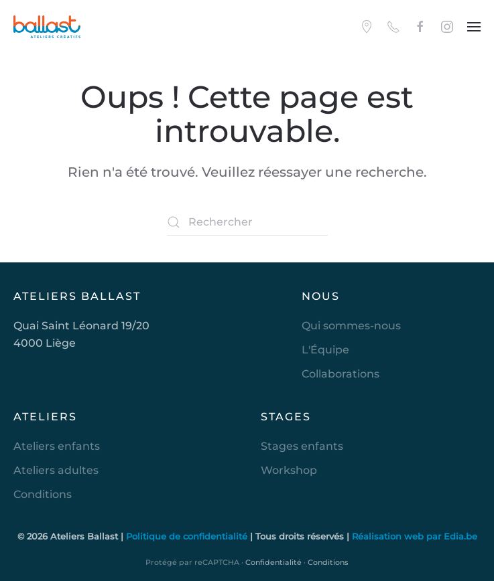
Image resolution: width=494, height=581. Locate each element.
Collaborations (340, 373)
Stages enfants (302, 446)
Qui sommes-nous (351, 325)
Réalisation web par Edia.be (414, 536)
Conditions (42, 494)
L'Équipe (325, 349)
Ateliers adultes (56, 470)
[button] (474, 27)
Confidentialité (273, 562)
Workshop (289, 470)
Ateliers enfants (56, 446)
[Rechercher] (247, 222)
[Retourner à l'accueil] (46, 27)
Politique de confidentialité (188, 536)
